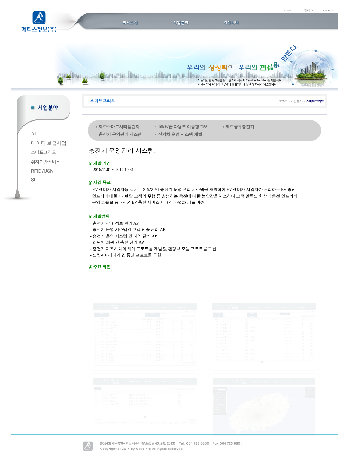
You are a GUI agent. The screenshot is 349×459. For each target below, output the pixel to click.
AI (33, 134)
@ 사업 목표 (100, 182)
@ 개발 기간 (100, 163)
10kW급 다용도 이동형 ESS (182, 127)
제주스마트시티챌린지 (119, 127)
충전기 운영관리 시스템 (120, 134)
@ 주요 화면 (100, 267)
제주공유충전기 (240, 127)
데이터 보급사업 (49, 143)
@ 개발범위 (99, 216)
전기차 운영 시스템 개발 (180, 134)
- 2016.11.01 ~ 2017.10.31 (111, 169)
